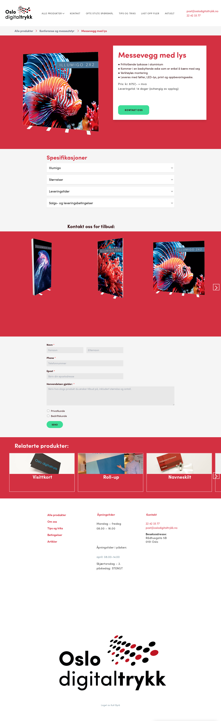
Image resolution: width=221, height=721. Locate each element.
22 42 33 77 (194, 15)
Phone (51, 358)
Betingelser (54, 535)
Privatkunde (58, 411)
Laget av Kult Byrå (110, 705)
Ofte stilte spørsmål (99, 13)
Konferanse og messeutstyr (56, 31)
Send (55, 424)
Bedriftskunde (59, 416)
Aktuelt (170, 13)
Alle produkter (53, 13)
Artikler (52, 541)
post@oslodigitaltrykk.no (202, 11)
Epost (51, 371)
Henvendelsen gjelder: (61, 384)
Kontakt (75, 13)
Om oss (52, 521)
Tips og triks (127, 13)
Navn (50, 344)
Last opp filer (150, 13)
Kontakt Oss (134, 110)
